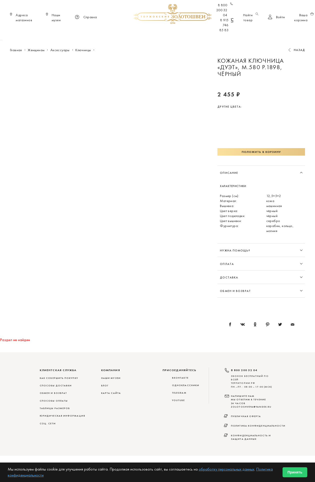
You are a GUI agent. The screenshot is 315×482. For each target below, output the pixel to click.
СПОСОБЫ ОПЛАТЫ (54, 400)
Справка (85, 17)
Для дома (199, 32)
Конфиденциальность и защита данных (251, 437)
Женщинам (150, 32)
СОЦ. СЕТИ (48, 423)
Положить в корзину (261, 152)
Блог (104, 385)
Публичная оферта (246, 416)
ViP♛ (218, 32)
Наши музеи (111, 378)
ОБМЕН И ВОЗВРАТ (53, 393)
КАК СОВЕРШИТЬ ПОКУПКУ (59, 378)
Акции (233, 32)
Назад (299, 50)
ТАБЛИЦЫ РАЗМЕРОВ (55, 408)
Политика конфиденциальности (258, 425)
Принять (295, 472)
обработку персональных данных (226, 469)
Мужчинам (175, 32)
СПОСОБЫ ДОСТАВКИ (56, 385)
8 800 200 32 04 (224, 9)
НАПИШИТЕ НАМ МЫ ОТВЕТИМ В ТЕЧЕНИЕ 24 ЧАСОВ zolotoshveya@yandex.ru (251, 401)
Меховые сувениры (117, 32)
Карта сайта (111, 393)
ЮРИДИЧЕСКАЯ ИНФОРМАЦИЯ (62, 415)
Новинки (86, 32)
